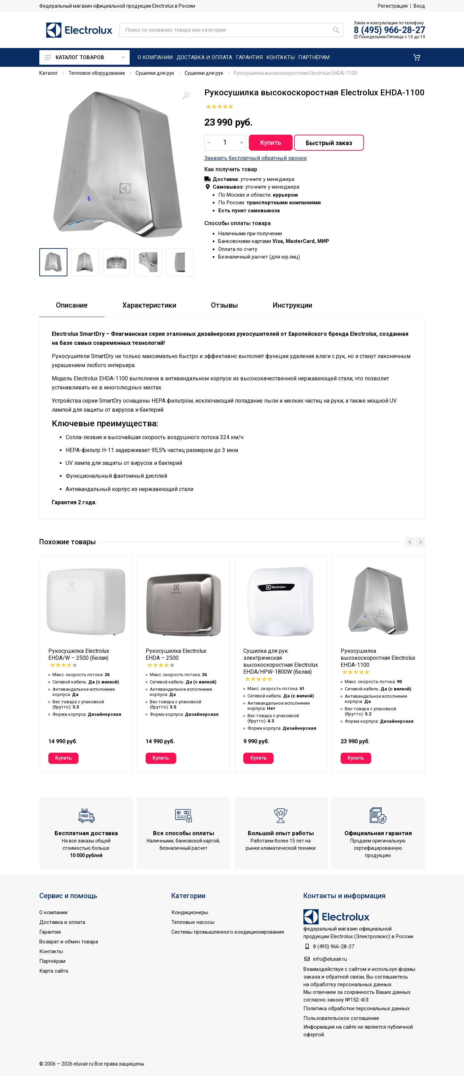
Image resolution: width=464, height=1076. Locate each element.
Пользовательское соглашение (341, 1018)
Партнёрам (52, 961)
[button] (416, 57)
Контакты (51, 951)
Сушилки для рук (155, 73)
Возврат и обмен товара (68, 942)
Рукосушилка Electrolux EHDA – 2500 (176, 654)
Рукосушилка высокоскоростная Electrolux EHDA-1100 (378, 658)
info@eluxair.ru (330, 959)
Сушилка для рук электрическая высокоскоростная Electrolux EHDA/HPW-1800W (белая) (280, 661)
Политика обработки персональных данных (356, 1008)
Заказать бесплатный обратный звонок (255, 158)
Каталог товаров (85, 57)
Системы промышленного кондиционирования (227, 932)
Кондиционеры (189, 912)
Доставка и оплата (62, 922)
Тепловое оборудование (96, 73)
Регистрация (393, 5)
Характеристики (149, 305)
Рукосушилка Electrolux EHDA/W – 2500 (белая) (78, 654)
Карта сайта (53, 971)
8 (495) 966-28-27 (389, 30)
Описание (72, 305)
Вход (419, 5)
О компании (53, 912)
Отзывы (224, 305)
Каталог (48, 73)
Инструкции (292, 305)
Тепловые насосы (192, 922)
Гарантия (50, 932)
